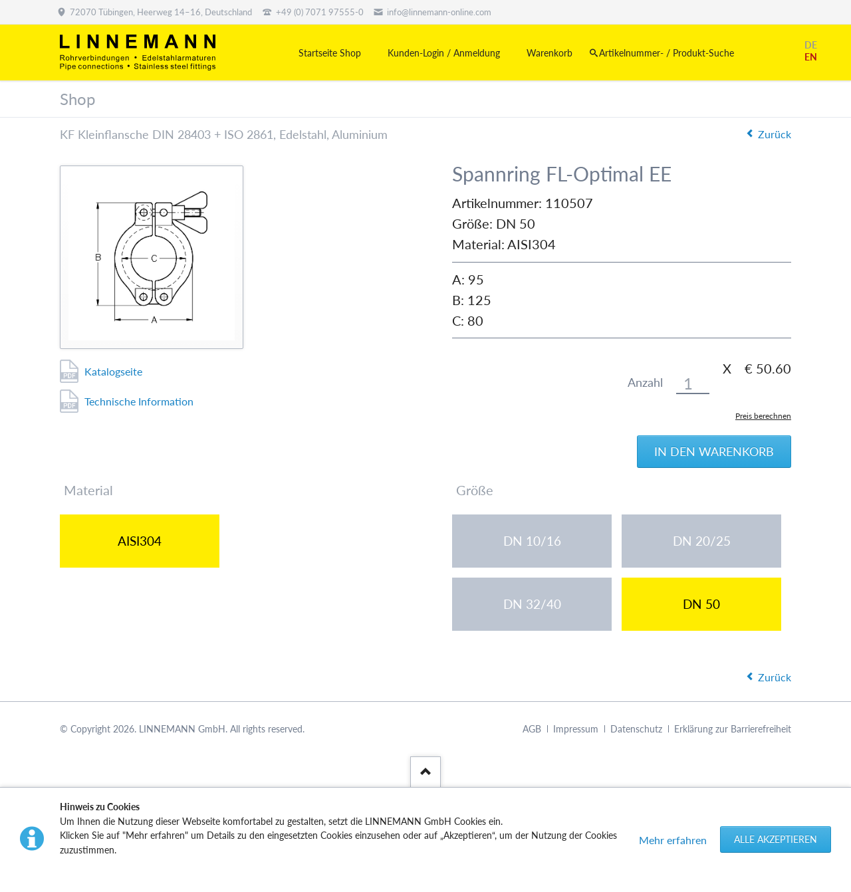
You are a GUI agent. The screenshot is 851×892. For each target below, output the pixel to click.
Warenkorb (549, 52)
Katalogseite (113, 371)
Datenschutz (636, 728)
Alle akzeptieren (775, 839)
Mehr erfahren (673, 840)
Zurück (774, 134)
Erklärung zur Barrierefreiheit (732, 728)
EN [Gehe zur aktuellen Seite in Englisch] (810, 56)
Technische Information (138, 401)
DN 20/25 (702, 540)
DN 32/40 (532, 604)
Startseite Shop (330, 52)
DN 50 (701, 604)
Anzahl (645, 383)
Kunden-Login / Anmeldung (444, 52)
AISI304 (140, 540)
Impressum (575, 728)
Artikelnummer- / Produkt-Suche (666, 52)
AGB (532, 728)
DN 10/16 (532, 540)
